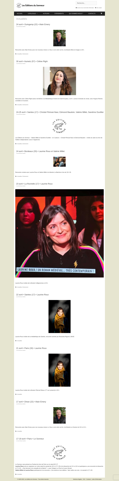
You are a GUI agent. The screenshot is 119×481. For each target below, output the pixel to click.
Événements (59, 13)
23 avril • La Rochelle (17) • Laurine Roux (34, 184)
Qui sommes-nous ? (76, 13)
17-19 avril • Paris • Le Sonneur (30, 439)
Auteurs (46, 13)
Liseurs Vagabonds (34, 139)
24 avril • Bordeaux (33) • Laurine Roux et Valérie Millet (40, 151)
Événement (25, 54)
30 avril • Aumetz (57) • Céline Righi (32, 61)
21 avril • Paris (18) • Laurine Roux (31, 348)
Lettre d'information (97, 479)
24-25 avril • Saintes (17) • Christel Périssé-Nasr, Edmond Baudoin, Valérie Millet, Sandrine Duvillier (60, 112)
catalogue (34, 14)
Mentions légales (77, 479)
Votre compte (98, 7)
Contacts (91, 13)
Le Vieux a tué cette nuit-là (55, 50)
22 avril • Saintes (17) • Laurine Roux (32, 294)
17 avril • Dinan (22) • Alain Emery (31, 402)
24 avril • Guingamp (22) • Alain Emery (33, 24)
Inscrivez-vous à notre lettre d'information (84, 7)
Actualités (19, 54)
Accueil (20, 13)
